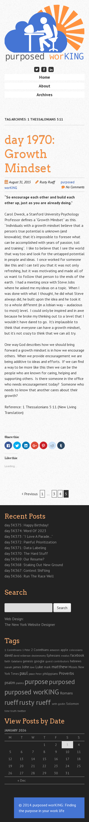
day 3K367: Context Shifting (27, 570)
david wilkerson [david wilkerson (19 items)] (22, 655)
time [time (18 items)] (7, 711)
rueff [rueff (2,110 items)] (11, 702)
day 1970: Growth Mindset (30, 154)
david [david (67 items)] (9, 655)
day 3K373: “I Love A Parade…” (29, 536)
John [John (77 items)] (25, 666)
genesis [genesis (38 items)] (28, 661)
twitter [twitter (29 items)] (22, 711)
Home (44, 77)
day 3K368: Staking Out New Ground (34, 564)
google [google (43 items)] (39, 661)
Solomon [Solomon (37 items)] (72, 704)
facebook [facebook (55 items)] (77, 655)
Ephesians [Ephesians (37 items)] (53, 656)
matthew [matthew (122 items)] (60, 666)
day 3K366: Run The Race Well (29, 576)
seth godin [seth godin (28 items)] (58, 704)
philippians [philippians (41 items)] (50, 673)
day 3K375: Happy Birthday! (26, 525)
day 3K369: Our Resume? (24, 559)
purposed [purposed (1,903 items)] (62, 681)
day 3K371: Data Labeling (25, 547)
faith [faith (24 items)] (7, 661)
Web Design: (14, 618)
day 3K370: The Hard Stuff (26, 553)
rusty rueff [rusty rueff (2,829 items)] (35, 702)
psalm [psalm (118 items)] (10, 682)
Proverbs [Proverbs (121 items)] (66, 673)
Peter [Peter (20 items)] (39, 674)
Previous (30, 493)
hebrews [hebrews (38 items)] (75, 661)
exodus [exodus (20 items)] (65, 655)
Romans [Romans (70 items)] (66, 693)
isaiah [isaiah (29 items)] (8, 667)
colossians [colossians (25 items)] (76, 650)
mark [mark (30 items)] (47, 667)
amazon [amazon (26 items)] (55, 650)
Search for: (12, 600)
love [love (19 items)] (32, 667)
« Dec (22, 780)
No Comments (75, 187)
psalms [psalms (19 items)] (20, 683)
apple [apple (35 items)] (64, 650)
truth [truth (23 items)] (13, 711)
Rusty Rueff (47, 182)
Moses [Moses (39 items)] (73, 667)
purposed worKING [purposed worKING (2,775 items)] (32, 691)
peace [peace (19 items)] (32, 674)
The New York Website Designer (30, 624)
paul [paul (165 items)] (24, 673)
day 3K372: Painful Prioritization (30, 542)
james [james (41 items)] (17, 667)
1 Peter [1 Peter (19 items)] (26, 650)
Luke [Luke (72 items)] (39, 666)
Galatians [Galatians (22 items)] (16, 661)
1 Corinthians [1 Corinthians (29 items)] (13, 650)
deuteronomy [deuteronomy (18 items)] (39, 655)
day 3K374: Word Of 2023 (25, 530)
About (44, 86)
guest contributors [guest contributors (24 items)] (57, 661)
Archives (44, 94)
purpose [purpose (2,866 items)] (36, 681)
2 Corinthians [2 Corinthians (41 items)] (40, 650)
